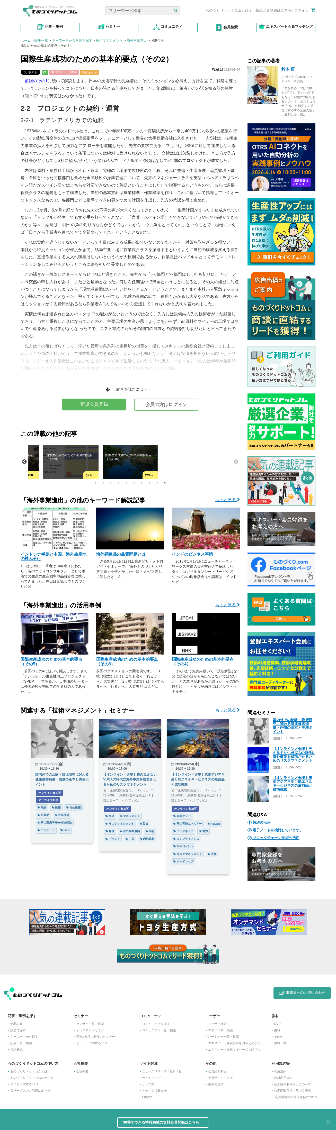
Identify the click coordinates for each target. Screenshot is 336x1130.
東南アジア (182, 815)
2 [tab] (103, 482)
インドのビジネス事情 (192, 554)
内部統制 (147, 838)
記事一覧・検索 (21, 1043)
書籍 (277, 1030)
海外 (109, 815)
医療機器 (62, 814)
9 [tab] (157, 482)
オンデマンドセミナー (91, 1030)
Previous (24, 461)
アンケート (46, 830)
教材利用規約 (283, 1078)
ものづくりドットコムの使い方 (32, 1078)
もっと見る (227, 500)
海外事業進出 (137, 40)
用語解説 (16, 1049)
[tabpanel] (130, 462)
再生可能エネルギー (187, 823)
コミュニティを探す (156, 1024)
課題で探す (18, 1030)
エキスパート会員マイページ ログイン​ (234, 1049)
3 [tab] (110, 482)
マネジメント (130, 815)
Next (235, 461)
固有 (150, 831)
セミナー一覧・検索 (90, 1024)
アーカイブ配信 (48, 800)
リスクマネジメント (119, 823)
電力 (203, 831)
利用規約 (280, 1071)
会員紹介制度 (217, 1071)
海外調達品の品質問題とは (121, 554)
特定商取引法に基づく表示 (292, 1090)
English (147, 1097)
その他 (278, 1037)
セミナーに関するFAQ (91, 1043)
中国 (130, 838)
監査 (144, 823)
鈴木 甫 (288, 69)
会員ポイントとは (220, 1078)
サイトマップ (151, 1078)
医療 (56, 807)
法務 (212, 854)
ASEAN (214, 823)
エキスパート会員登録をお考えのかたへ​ (236, 1043)
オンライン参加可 (49, 792)
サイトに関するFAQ (24, 1084)
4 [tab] (118, 482)
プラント (112, 838)
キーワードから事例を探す (72, 40)
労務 (109, 831)
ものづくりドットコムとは (28, 1071)
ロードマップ (183, 861)
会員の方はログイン (166, 404)
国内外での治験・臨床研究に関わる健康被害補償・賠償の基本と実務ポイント (292, 726)
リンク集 (148, 1084)
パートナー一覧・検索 (223, 1037)
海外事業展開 (130, 831)
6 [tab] (134, 482)
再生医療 (73, 807)
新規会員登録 (94, 404)
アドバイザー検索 (220, 1030)
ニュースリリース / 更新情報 (162, 1071)
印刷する (90, 73)
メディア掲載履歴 (154, 1090)
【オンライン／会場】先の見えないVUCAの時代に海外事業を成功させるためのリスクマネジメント (294, 754)
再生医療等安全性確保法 (55, 822)
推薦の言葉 (216, 1084)
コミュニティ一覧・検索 (159, 1030)
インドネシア (183, 831)
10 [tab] (164, 482)
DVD (277, 1024)
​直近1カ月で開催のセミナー (95, 1037)
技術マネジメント (109, 40)
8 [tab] (149, 482)
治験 (42, 807)
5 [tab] (126, 482)
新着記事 (16, 1024)
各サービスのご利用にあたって (32, 1090)
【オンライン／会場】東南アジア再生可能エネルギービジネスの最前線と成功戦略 (292, 784)
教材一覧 (280, 1043)
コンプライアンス (186, 838)
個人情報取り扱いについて (292, 1084)
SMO (65, 830)
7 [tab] (141, 482)
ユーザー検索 (217, 1024)
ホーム (26, 40)
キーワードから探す (24, 1037)
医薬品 (43, 814)
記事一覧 (41, 40)
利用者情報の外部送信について (296, 1097)
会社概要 (82, 1071)
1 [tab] (95, 482)
